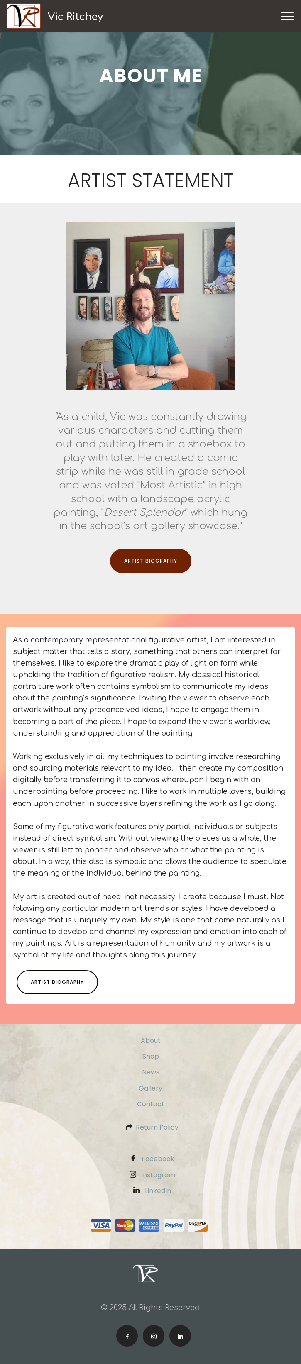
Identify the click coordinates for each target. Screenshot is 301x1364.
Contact (150, 1104)
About (151, 1040)
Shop (150, 1056)
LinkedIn (158, 1191)
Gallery (150, 1088)
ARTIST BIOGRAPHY (150, 560)
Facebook (158, 1159)
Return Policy (157, 1127)
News (150, 1072)
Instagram (158, 1175)
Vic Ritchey (75, 16)
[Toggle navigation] (287, 16)
